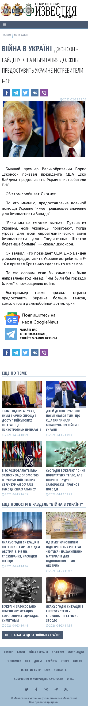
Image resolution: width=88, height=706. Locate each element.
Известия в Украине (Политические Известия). (45, 698)
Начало (8, 652)
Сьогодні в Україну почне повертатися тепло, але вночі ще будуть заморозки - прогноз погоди (65, 479)
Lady (47, 670)
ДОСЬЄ (38, 661)
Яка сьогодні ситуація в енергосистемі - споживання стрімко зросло (64, 613)
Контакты (60, 670)
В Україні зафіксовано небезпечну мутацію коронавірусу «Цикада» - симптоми (21, 613)
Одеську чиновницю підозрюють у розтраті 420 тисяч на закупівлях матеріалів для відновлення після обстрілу (64, 554)
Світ (27, 661)
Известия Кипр (31, 670)
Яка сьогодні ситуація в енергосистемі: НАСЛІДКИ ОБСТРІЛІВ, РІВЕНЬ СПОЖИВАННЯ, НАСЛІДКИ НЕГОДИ (21, 551)
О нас (70, 679)
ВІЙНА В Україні (27, 48)
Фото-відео (76, 652)
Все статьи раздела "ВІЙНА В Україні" (32, 635)
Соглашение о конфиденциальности (38, 679)
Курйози (51, 661)
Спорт (65, 661)
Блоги (21, 652)
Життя (77, 661)
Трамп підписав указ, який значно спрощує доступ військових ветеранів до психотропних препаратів (21, 420)
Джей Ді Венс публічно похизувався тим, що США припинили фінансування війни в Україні (63, 420)
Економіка (14, 661)
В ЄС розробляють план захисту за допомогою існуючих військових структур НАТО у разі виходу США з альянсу (20, 479)
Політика (58, 652)
